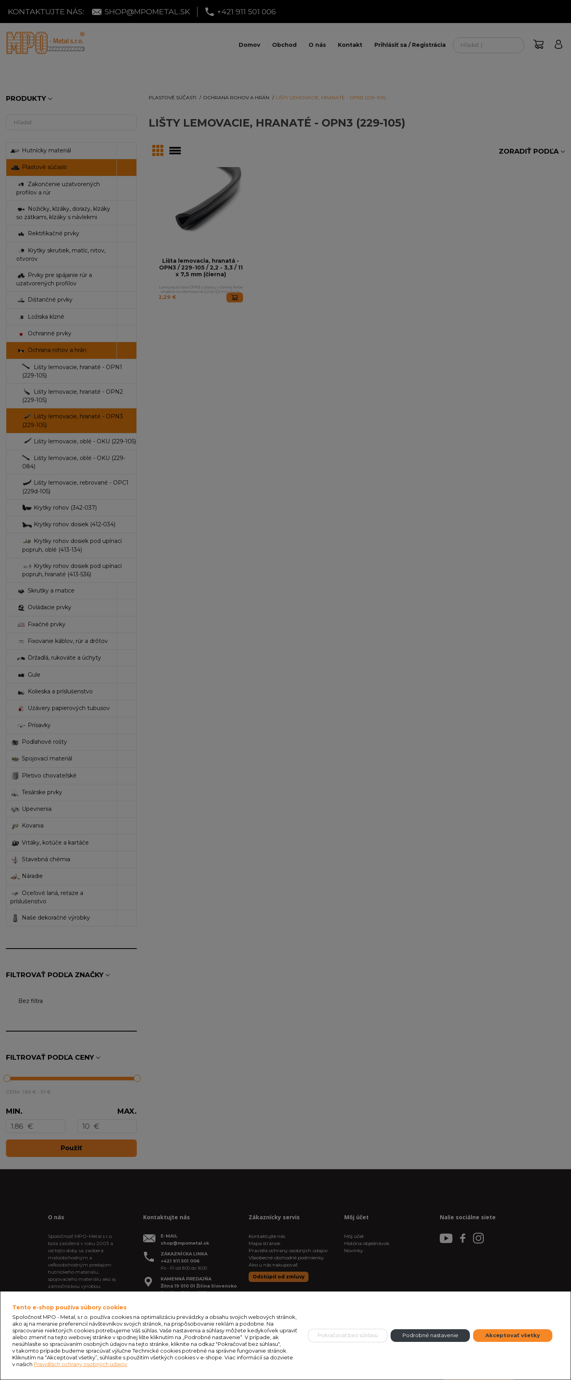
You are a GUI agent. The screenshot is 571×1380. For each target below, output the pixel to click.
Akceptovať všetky (512, 1335)
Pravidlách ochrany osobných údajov (80, 1364)
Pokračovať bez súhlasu (348, 1335)
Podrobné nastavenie (430, 1335)
